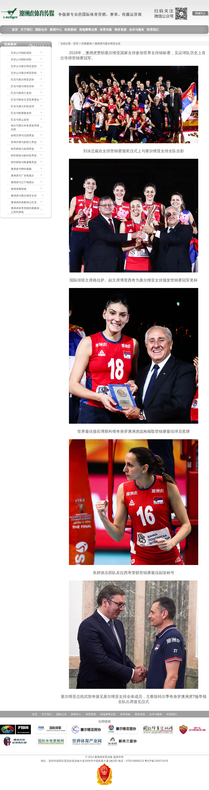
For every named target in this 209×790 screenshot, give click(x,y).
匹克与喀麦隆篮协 (21, 113)
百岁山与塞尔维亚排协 (24, 72)
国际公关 (61, 714)
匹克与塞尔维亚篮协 (22, 79)
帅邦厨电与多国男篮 (22, 148)
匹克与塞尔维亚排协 (22, 86)
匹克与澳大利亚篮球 (22, 106)
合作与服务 (155, 714)
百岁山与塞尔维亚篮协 (24, 66)
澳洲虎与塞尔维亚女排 (24, 195)
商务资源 (140, 714)
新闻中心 (76, 714)
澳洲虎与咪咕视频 (21, 168)
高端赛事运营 (108, 714)
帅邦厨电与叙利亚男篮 (24, 155)
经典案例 (86, 43)
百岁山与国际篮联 (21, 52)
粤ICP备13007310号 (156, 760)
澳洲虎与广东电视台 (22, 175)
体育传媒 (125, 714)
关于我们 (47, 714)
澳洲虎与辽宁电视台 (22, 182)
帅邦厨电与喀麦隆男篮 (24, 162)
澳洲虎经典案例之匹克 (24, 202)
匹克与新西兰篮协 (21, 92)
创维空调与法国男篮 (22, 135)
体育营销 (91, 714)
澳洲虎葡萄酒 (18, 188)
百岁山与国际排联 (21, 59)
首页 (75, 43)
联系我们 (172, 714)
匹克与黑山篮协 (20, 119)
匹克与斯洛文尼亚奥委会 (25, 99)
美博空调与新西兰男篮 (24, 142)
